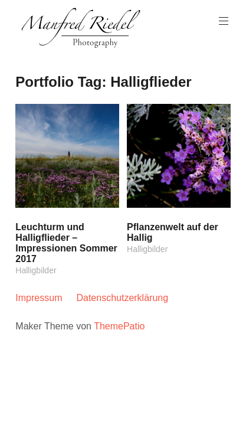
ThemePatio (119, 326)
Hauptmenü (222, 21)
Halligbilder (35, 270)
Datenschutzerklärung (122, 298)
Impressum (38, 298)
